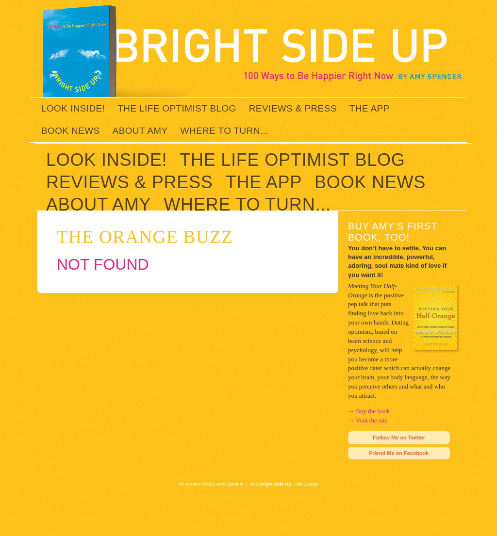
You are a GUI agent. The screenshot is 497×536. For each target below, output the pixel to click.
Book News (70, 131)
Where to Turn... (224, 131)
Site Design (307, 484)
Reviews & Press (293, 108)
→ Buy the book (369, 411)
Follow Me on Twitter (399, 437)
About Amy (140, 131)
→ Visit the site (367, 420)
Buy (270, 484)
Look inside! (73, 108)
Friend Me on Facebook (399, 453)
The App (369, 108)
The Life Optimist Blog (176, 108)
